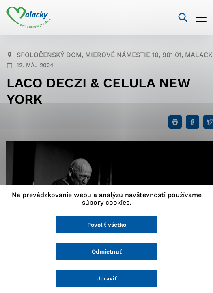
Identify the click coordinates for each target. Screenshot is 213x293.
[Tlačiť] (175, 122)
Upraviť (106, 278)
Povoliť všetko (106, 224)
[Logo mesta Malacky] (28, 17)
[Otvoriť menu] (201, 17)
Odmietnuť (107, 251)
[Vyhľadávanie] (182, 17)
